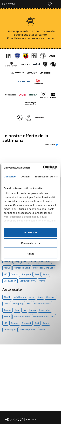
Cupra (7, 303)
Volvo (42, 281)
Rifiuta (30, 253)
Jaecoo (7, 261)
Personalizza (30, 243)
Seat (37, 274)
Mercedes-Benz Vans (43, 268)
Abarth (7, 297)
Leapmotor (44, 261)
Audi (40, 297)
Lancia (32, 261)
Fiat (29, 303)
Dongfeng (18, 303)
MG (5, 274)
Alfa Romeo (20, 297)
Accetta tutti (30, 232)
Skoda (46, 274)
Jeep (17, 261)
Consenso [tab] (10, 176)
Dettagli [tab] (25, 176)
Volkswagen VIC (28, 281)
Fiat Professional (42, 303)
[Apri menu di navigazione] (55, 4)
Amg (31, 297)
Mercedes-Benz (22, 268)
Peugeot (26, 274)
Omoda (15, 274)
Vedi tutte (51, 144)
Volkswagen (10, 281)
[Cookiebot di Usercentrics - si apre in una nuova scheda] (43, 167)
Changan (50, 297)
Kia (24, 261)
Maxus (7, 268)
